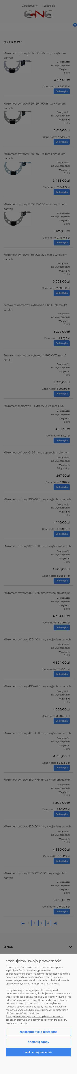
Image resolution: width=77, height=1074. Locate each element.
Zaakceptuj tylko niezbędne (38, 1031)
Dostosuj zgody (38, 1041)
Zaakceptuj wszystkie (38, 1052)
